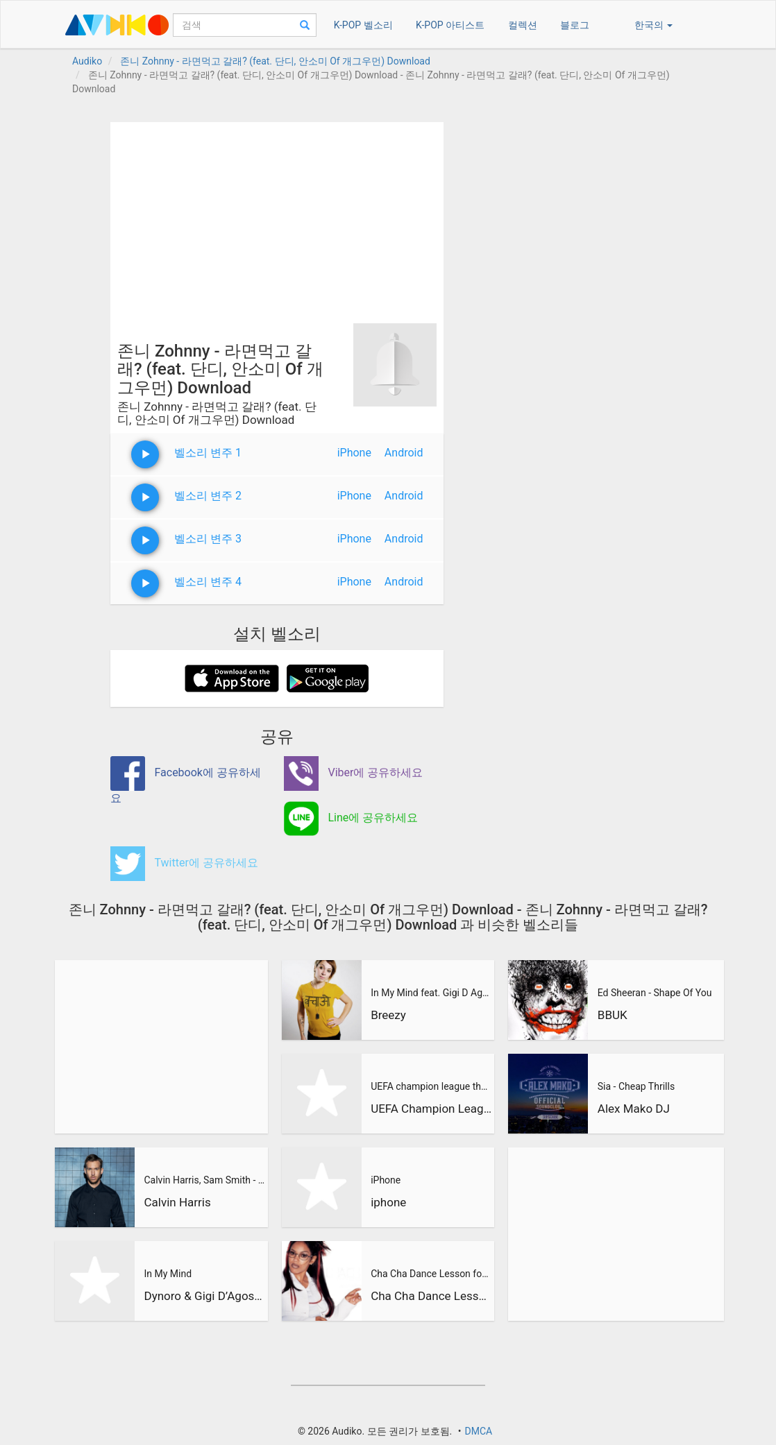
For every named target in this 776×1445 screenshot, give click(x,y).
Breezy (388, 1015)
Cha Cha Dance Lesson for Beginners (431, 1273)
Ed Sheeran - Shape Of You (655, 992)
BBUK (612, 1015)
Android (404, 452)
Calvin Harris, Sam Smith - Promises (204, 1180)
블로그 (574, 25)
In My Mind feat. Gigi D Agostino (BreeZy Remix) (431, 992)
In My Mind (168, 1273)
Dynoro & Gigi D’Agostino (204, 1296)
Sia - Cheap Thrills (636, 1086)
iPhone (354, 452)
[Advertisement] (277, 219)
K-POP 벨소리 (363, 25)
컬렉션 (522, 25)
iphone (388, 1202)
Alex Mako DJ (634, 1108)
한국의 (653, 25)
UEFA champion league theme (431, 1086)
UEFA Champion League (431, 1108)
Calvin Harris (177, 1202)
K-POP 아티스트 (450, 25)
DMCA (478, 1431)
